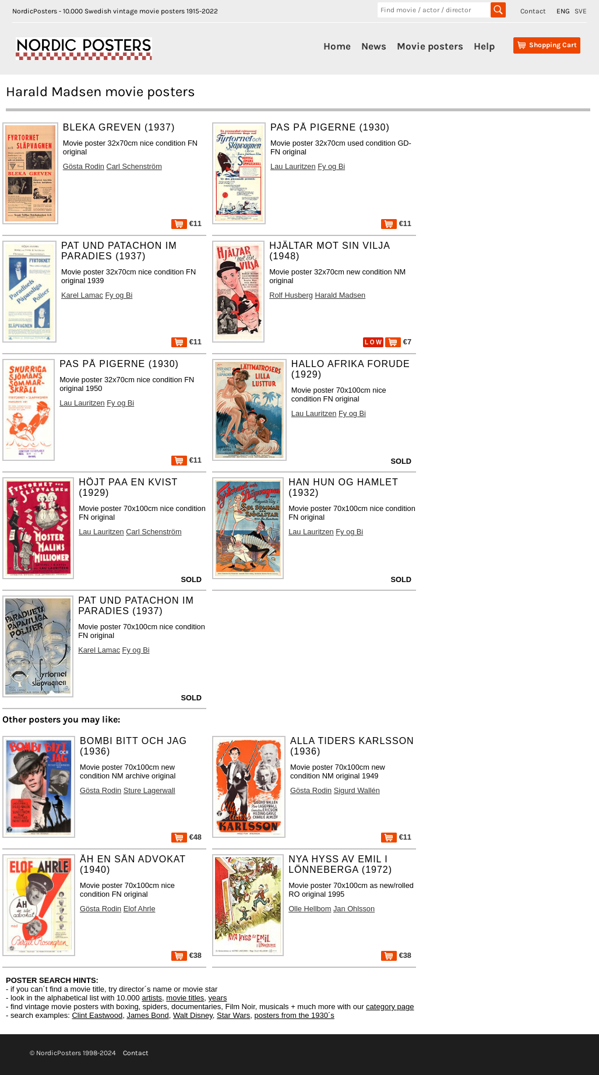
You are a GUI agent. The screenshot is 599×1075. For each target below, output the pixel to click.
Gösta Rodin (83, 166)
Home (337, 46)
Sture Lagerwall (149, 790)
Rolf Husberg (291, 295)
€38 (186, 955)
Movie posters (430, 46)
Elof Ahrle (140, 908)
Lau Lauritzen (293, 166)
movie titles (185, 997)
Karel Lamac (82, 295)
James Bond (147, 1015)
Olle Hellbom (309, 908)
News (373, 46)
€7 (398, 341)
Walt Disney (193, 1015)
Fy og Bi (331, 166)
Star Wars (233, 1015)
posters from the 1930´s (294, 1015)
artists (152, 997)
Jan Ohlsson (354, 908)
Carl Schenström (134, 166)
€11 (186, 223)
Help (484, 46)
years (218, 997)
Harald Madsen (340, 295)
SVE (581, 11)
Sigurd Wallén (357, 790)
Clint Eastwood (97, 1015)
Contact (533, 11)
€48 (186, 837)
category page (390, 1006)
